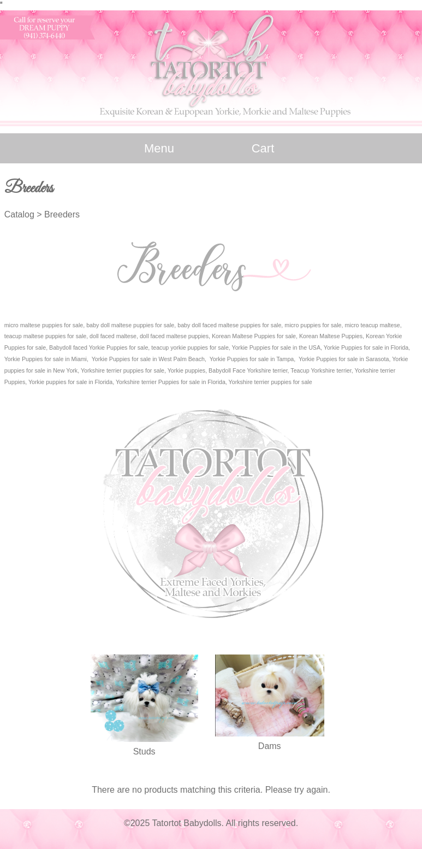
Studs (144, 751)
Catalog (19, 214)
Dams (269, 746)
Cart (263, 148)
